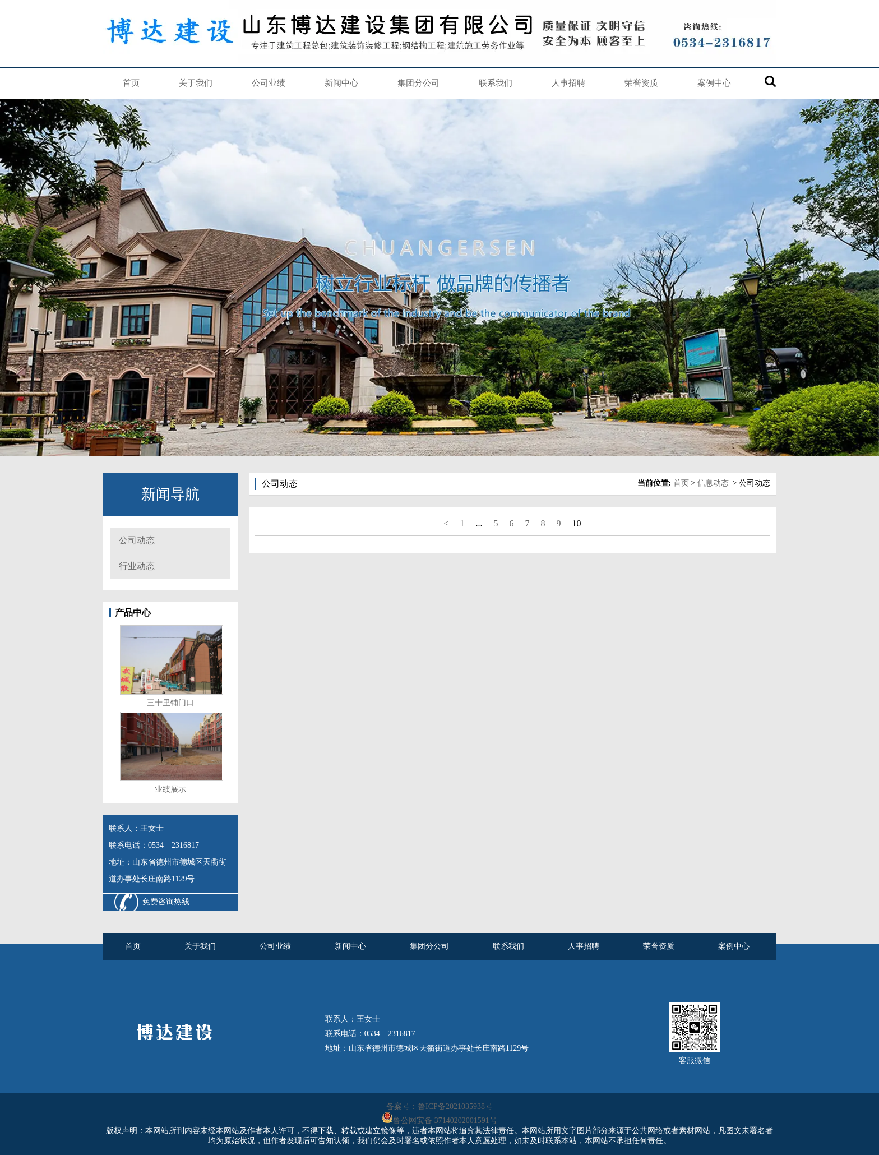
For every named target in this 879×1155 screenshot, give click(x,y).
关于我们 (195, 82)
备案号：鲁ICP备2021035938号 (439, 1106)
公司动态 (137, 540)
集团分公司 (418, 82)
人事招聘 (568, 82)
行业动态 (137, 566)
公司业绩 (268, 82)
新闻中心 (341, 82)
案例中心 (714, 82)
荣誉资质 (641, 82)
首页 (131, 82)
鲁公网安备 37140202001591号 (445, 1120)
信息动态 (713, 483)
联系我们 (495, 82)
